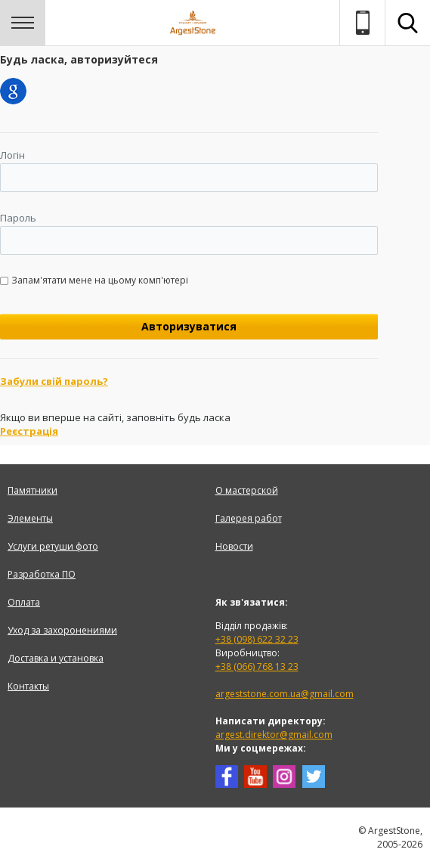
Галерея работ (248, 518)
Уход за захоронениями (62, 630)
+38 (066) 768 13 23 (257, 666)
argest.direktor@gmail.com (274, 734)
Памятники (32, 490)
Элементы (30, 518)
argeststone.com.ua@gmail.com (284, 693)
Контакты (28, 686)
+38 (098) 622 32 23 (257, 639)
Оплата (24, 602)
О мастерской (246, 490)
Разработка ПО (42, 574)
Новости (234, 546)
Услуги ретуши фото (53, 546)
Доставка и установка (56, 658)
